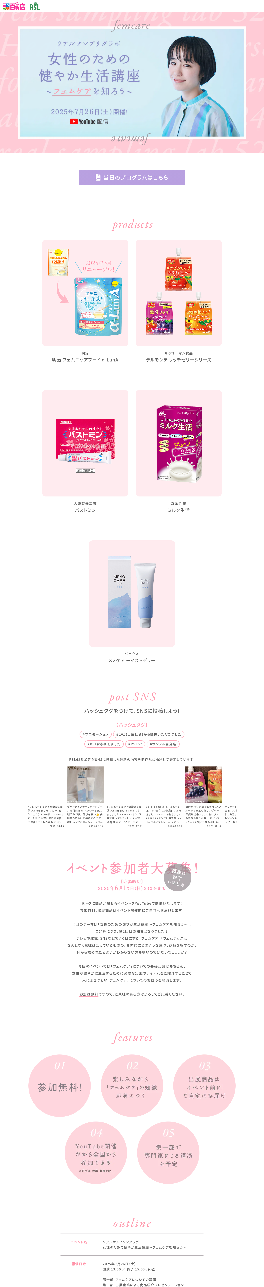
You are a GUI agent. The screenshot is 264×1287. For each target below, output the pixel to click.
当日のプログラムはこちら (132, 177)
